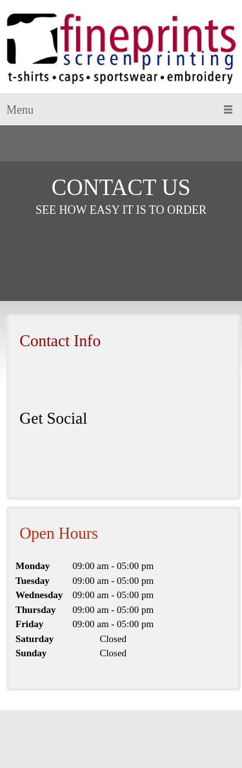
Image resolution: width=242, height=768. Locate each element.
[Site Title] (121, 50)
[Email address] (44, 379)
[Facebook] (25, 456)
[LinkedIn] (44, 456)
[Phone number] (25, 379)
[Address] (64, 379)
